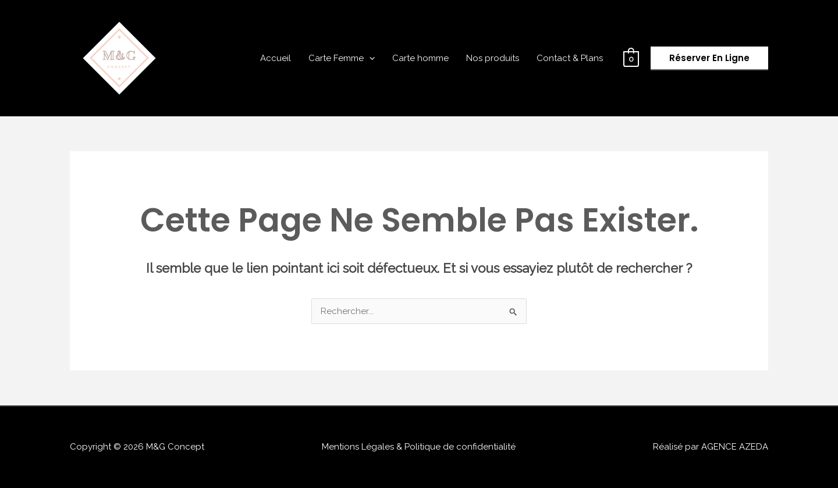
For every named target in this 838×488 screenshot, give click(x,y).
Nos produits (492, 58)
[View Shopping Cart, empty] (631, 58)
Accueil (275, 58)
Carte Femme (341, 58)
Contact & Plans (570, 58)
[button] (709, 58)
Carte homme (420, 58)
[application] (369, 58)
